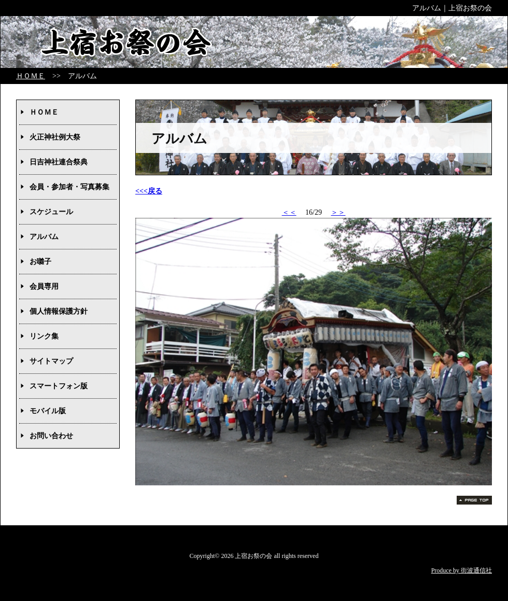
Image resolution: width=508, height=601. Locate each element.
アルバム (44, 237)
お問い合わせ (51, 436)
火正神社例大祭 (55, 137)
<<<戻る (148, 191)
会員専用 (44, 286)
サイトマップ (51, 361)
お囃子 (40, 261)
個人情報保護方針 (59, 311)
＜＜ (289, 212)
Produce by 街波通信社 (461, 570)
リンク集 (44, 336)
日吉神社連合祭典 (59, 162)
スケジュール (51, 212)
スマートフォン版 (59, 386)
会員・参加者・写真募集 (69, 187)
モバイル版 (48, 411)
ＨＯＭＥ (30, 76)
